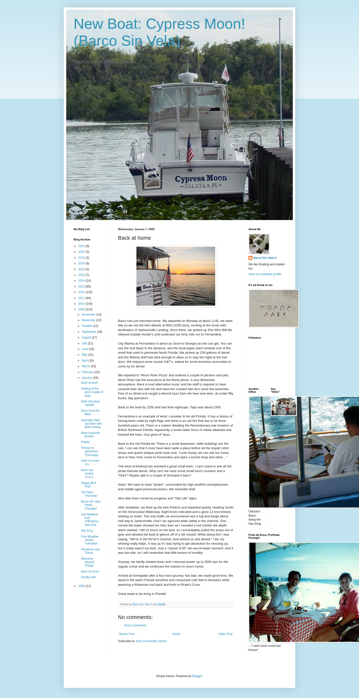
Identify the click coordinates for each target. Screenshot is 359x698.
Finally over (88, 577)
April (85, 360)
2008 (82, 586)
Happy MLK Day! (89, 484)
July (85, 343)
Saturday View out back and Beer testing (91, 423)
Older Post (225, 634)
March (86, 366)
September (89, 331)
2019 (82, 257)
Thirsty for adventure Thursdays (89, 451)
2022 (82, 252)
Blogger (197, 676)
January (87, 378)
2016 (82, 269)
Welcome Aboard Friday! (87, 562)
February (88, 372)
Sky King (87, 530)
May (85, 354)
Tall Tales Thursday (89, 494)
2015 (82, 275)
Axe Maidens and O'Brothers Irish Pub (90, 520)
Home (176, 634)
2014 (82, 280)
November (89, 320)
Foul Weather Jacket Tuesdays (90, 540)
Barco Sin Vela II (264, 258)
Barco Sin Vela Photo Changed (90, 505)
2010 (82, 303)
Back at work (89, 382)
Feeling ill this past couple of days (92, 392)
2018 (82, 263)
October (87, 326)
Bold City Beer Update (90, 403)
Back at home (90, 571)
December (89, 314)
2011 (82, 298)
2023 (82, 246)
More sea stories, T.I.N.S (87, 473)
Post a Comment (135, 625)
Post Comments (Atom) (151, 641)
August (87, 337)
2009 (82, 309)
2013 (82, 286)
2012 (82, 292)
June (85, 349)
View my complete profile (264, 274)
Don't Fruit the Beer (90, 412)
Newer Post (126, 634)
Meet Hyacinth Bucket (90, 434)
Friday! (85, 442)
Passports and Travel (90, 551)
